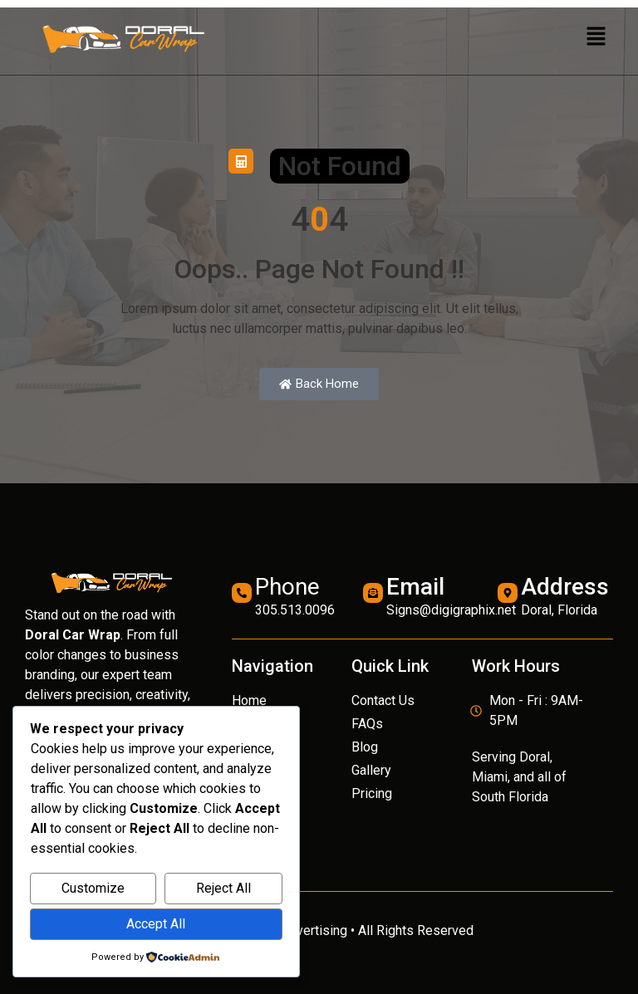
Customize (93, 888)
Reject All (223, 888)
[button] (596, 37)
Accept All (155, 924)
